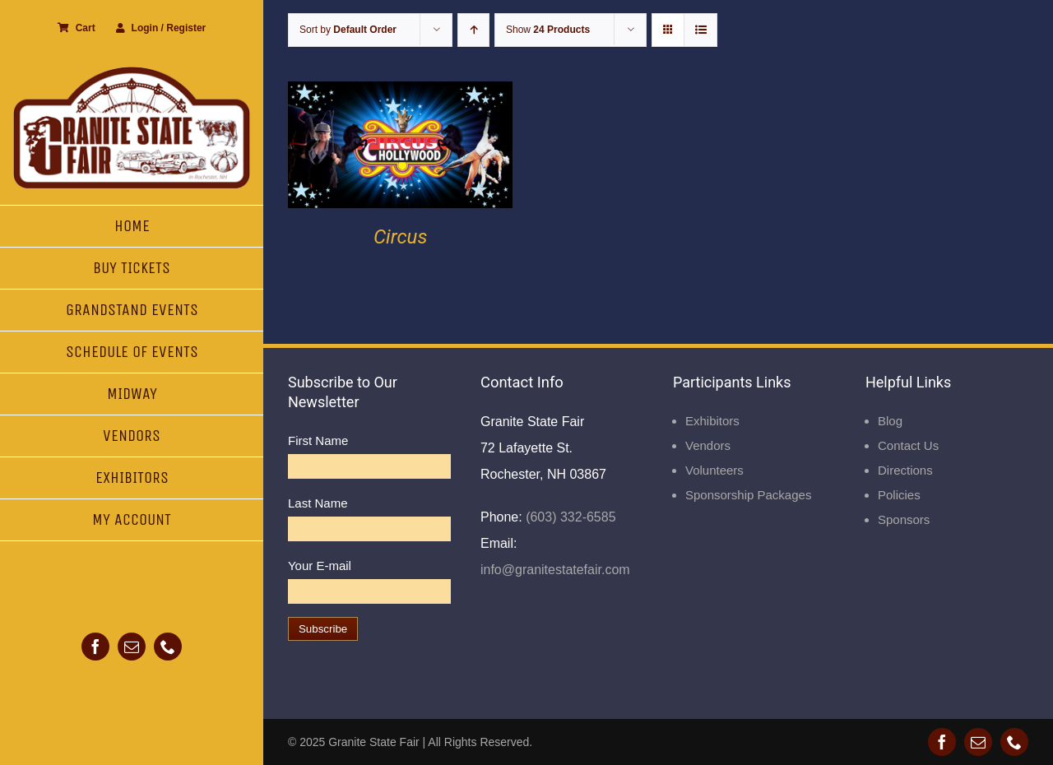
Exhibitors (712, 421)
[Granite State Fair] (131, 72)
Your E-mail (319, 566)
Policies (899, 495)
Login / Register (161, 28)
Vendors (708, 445)
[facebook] (95, 647)
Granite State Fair (374, 742)
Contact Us (908, 445)
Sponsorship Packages (748, 495)
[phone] (168, 647)
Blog (890, 421)
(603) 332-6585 (569, 517)
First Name (318, 440)
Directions (905, 470)
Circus (400, 236)
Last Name (318, 503)
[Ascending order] (473, 30)
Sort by (348, 29)
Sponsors (904, 519)
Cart (76, 28)
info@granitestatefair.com (555, 570)
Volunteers (714, 470)
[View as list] (700, 30)
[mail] (132, 647)
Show (548, 29)
